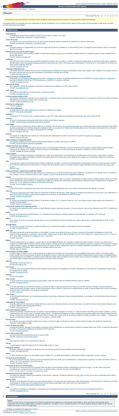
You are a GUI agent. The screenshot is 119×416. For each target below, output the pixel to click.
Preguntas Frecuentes (94, 3)
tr (116, 16)
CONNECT (9, 114)
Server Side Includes (12, 333)
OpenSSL (9, 261)
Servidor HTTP (13, 9)
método (14, 116)
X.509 (7, 387)
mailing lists (32, 405)
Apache (5, 9)
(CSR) (28, 76)
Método (8, 218)
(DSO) (29, 140)
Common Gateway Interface (15, 96)
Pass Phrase (10, 267)
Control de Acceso (12, 39)
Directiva (9, 134)
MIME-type (9, 230)
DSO (96, 53)
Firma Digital (10, 124)
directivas (61, 120)
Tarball (8, 353)
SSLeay (8, 343)
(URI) (30, 373)
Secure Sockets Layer (13, 325)
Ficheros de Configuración (24, 112)
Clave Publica (10, 294)
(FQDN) (39, 171)
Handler (8, 177)
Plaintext (8, 275)
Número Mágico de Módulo (14, 251)
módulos (59, 53)
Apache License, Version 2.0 (28, 412)
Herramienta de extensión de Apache (18, 51)
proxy (20, 321)
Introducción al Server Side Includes (27, 337)
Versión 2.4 (32, 9)
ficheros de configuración (26, 120)
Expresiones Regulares (13, 310)
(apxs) (32, 51)
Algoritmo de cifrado (12, 84)
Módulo (8, 240)
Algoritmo (9, 45)
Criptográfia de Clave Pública (15, 302)
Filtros (18, 168)
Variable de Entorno (12, 146)
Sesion (8, 339)
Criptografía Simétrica (13, 347)
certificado (50, 78)
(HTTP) (34, 206)
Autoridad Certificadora (33, 63)
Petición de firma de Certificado (16, 76)
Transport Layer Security (14, 358)
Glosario (103, 3)
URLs (23, 377)
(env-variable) (23, 146)
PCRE (58, 317)
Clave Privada (99, 78)
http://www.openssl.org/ (19, 264)
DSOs (24, 245)
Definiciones (12, 30)
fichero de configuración (19, 192)
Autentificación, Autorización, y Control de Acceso (31, 37)
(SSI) (21, 333)
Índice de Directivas (22, 137)
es (105, 16)
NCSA (24, 100)
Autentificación (11, 34)
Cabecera (9, 186)
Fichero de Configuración (14, 108)
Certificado (9, 59)
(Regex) (23, 310)
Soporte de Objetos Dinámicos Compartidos (29, 143)
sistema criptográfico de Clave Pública (35, 280)
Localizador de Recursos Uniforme (17, 365)
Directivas (84, 3)
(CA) (22, 69)
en (102, 16)
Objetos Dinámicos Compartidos (16, 140)
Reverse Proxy (10, 319)
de (99, 16)
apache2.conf (10, 198)
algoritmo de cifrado (48, 92)
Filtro (7, 161)
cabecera (36, 236)
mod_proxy (19, 292)
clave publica (71, 63)
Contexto (9, 118)
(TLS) (24, 358)
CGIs (51, 182)
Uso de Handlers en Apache (24, 184)
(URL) (30, 365)
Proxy (8, 285)
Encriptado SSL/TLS (22, 66)
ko (114, 16)
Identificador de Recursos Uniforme (81, 367)
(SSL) (22, 325)
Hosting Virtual (10, 379)
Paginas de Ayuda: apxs (23, 57)
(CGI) (25, 96)
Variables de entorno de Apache (25, 151)
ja (111, 16)
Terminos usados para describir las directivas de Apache (33, 122)
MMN (25, 251)
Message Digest (11, 224)
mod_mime (19, 238)
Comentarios (12, 396)
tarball (11, 247)
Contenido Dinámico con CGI (24, 101)
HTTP (34, 188)
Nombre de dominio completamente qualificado (21, 171)
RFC (46, 100)
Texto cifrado (10, 90)
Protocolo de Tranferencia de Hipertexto (19, 206)
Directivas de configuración (15, 104)
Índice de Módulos (21, 249)
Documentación (22, 9)
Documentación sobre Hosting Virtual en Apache (30, 385)
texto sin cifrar (36, 92)
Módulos (78, 3)
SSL (104, 214)
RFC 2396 (80, 375)
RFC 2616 (14, 210)
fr (108, 16)
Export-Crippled (11, 153)
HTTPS (8, 212)
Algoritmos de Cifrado (20, 270)
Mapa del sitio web (112, 3)
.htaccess (9, 191)
